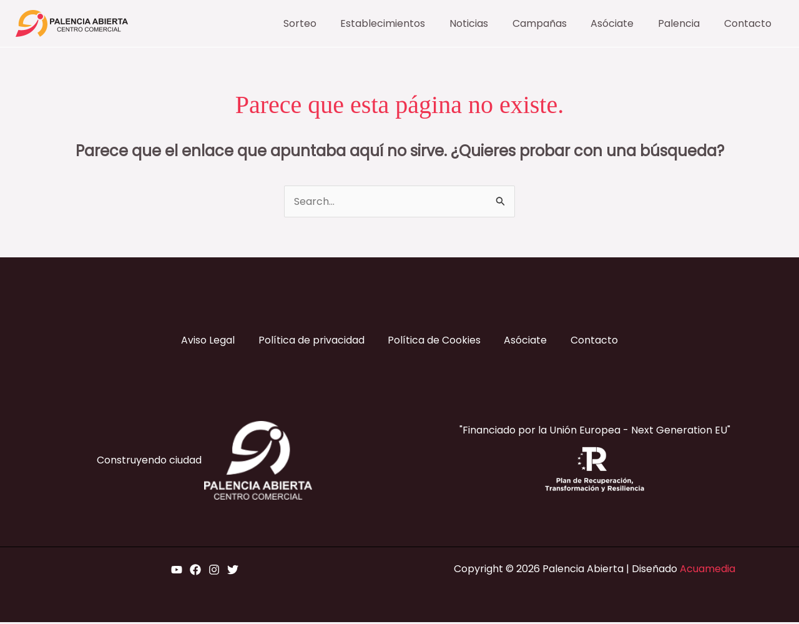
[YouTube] (176, 571)
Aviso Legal (205, 341)
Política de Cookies (434, 341)
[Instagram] (214, 571)
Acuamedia (707, 570)
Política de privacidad (310, 341)
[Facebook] (195, 571)
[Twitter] (232, 571)
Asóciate (527, 341)
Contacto (597, 341)
